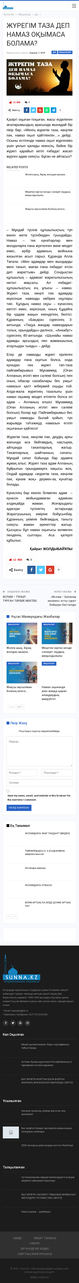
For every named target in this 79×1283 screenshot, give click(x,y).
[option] (39, 873)
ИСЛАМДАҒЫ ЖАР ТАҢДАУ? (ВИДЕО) (47, 833)
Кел (20, 707)
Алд (11, 707)
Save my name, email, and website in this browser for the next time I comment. (39, 797)
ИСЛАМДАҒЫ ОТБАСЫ (38, 885)
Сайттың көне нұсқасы (35, 1253)
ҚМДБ (17, 1237)
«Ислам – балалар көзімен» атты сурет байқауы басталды (62, 600)
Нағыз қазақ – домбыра (35, 1211)
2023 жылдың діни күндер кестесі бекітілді (47, 1145)
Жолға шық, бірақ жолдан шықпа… (45, 174)
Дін (54, 52)
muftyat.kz (43, 1277)
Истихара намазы (35, 867)
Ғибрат (35, 1243)
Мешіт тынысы (45, 1237)
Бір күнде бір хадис (35, 1248)
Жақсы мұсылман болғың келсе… (45, 209)
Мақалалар (65, 52)
